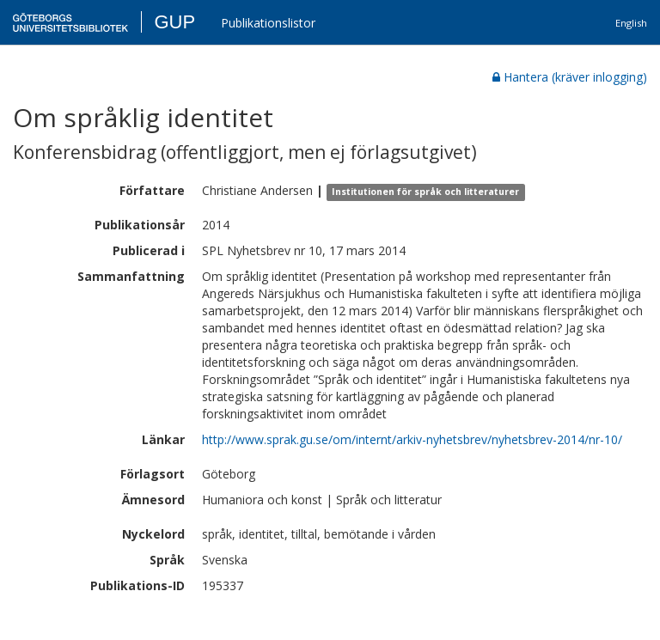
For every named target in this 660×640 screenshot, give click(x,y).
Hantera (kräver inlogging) (569, 77)
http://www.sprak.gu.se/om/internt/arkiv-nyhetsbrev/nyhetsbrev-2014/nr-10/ (412, 439)
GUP (174, 22)
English (631, 22)
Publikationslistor (268, 23)
